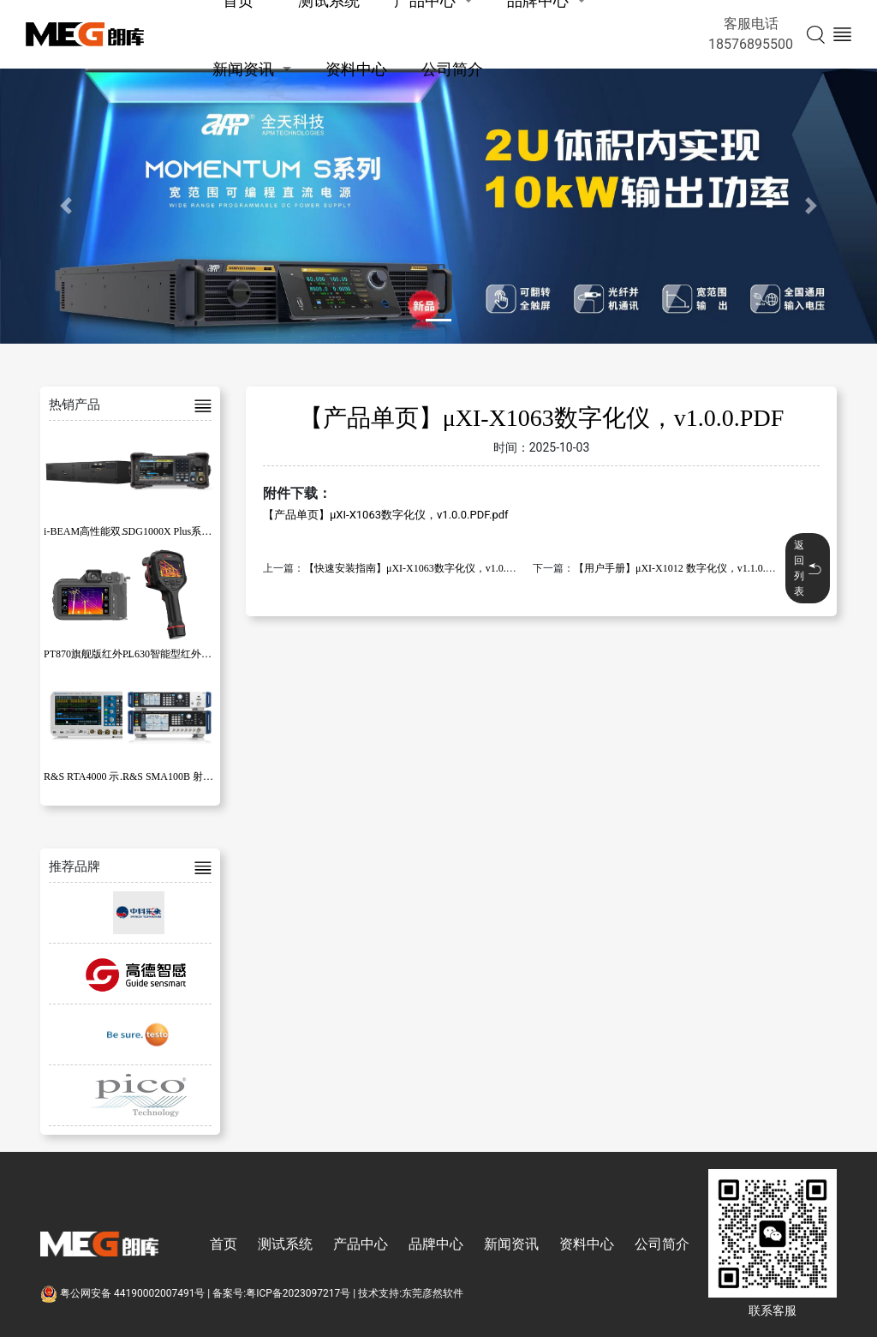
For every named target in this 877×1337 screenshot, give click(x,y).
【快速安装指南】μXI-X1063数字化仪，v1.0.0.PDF (418, 568)
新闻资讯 (243, 69)
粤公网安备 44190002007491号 (123, 1293)
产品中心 (360, 1244)
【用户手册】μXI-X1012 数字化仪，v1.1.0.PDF (679, 568)
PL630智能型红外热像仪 (177, 654)
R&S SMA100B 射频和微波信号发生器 (208, 776)
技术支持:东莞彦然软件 (410, 1293)
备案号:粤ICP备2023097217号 (281, 1293)
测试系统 (285, 1244)
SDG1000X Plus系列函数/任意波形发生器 (214, 531)
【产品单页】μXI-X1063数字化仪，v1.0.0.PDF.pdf (386, 514)
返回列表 (807, 568)
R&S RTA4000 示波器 (92, 776)
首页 (223, 1244)
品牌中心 (436, 1244)
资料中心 (356, 69)
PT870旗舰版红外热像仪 (98, 654)
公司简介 (452, 69)
